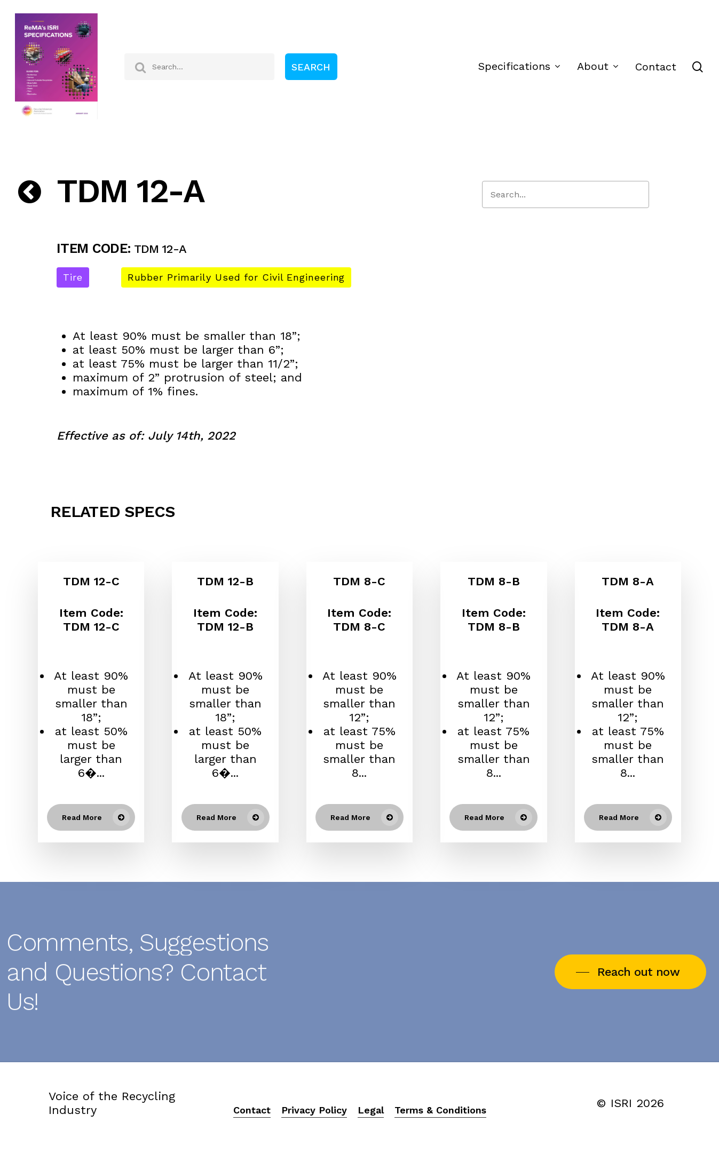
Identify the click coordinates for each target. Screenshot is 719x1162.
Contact (252, 1110)
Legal (371, 1110)
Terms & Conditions (440, 1110)
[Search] (565, 194)
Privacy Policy (314, 1110)
